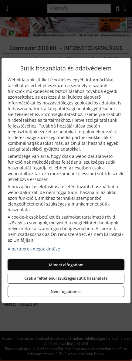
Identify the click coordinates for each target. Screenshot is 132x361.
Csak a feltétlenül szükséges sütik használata (66, 278)
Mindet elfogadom (66, 264)
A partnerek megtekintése (34, 249)
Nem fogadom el (66, 291)
